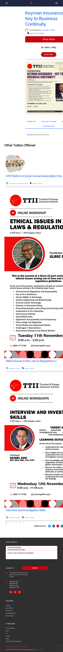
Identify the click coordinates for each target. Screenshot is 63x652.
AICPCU (8, 636)
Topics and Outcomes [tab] (48, 121)
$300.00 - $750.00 (37, 183)
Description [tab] (31, 121)
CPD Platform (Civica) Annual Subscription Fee (34, 176)
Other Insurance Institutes (13, 641)
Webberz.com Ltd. (39, 649)
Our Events (9, 610)
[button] (56, 3)
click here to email (48, 30)
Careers (8, 605)
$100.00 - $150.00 (29, 517)
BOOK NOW (48, 54)
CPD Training (39, 33)
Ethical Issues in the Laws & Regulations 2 (31, 361)
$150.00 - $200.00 (29, 368)
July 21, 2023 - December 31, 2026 (18, 183)
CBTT (7, 631)
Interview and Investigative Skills (26, 510)
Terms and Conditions (11, 646)
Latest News (9, 608)
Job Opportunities (11, 613)
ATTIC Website (10, 628)
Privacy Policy (23, 646)
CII (6, 633)
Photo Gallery (10, 616)
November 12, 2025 (14, 517)
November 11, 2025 (14, 368)
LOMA (7, 639)
